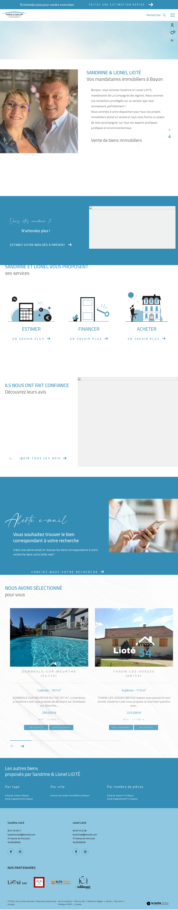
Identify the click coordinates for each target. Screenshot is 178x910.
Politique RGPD (65, 904)
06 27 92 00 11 (14, 831)
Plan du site (80, 901)
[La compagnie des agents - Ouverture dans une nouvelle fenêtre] (39, 882)
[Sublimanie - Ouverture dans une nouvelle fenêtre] (83, 882)
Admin (109, 901)
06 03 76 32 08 (79, 831)
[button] (22, 746)
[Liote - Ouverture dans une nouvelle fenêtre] (17, 882)
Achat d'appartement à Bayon (19, 799)
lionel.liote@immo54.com (85, 835)
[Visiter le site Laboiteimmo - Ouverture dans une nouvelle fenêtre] (157, 904)
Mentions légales (96, 901)
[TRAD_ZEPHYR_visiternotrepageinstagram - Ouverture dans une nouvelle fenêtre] (85, 851)
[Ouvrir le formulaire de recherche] (156, 15)
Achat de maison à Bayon (17, 795)
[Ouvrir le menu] (172, 15)
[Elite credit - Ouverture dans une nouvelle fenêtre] (61, 882)
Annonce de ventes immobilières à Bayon (69, 795)
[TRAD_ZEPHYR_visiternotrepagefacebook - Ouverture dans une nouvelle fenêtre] (76, 851)
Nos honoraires (65, 901)
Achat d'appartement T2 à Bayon (122, 799)
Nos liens (118, 901)
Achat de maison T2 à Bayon (120, 795)
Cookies (78, 904)
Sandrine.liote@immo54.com (21, 835)
